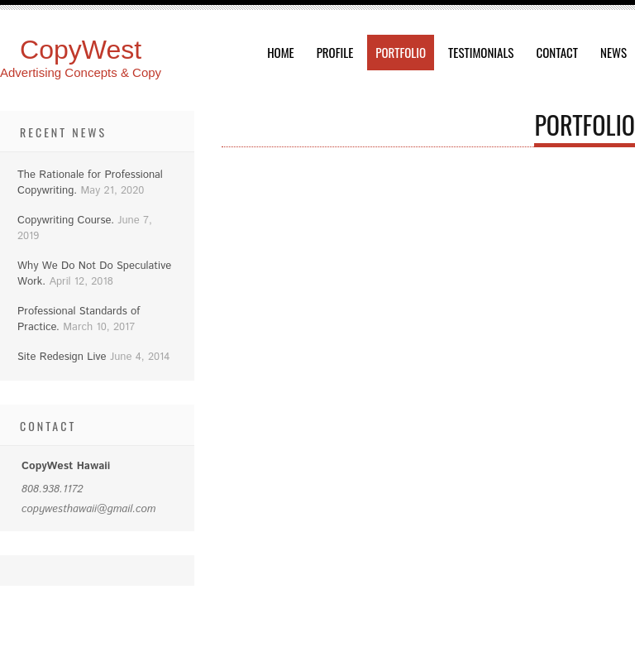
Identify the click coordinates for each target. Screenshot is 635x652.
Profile (335, 52)
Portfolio (400, 52)
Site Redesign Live (62, 357)
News (613, 52)
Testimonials (480, 52)
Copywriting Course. (65, 220)
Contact (557, 52)
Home (280, 52)
